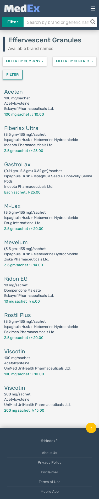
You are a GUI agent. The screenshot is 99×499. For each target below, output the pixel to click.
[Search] (93, 22)
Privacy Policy (50, 462)
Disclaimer (49, 472)
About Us (49, 453)
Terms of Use (49, 482)
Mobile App (50, 491)
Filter (12, 22)
